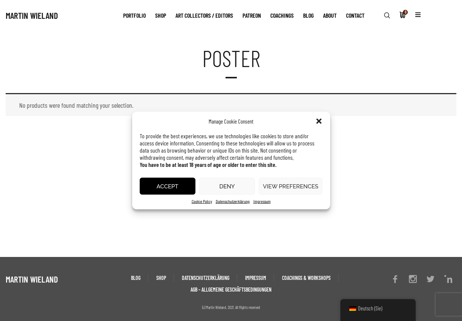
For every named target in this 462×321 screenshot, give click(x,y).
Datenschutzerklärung (233, 201)
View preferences (290, 186)
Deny (227, 186)
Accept (167, 186)
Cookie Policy (202, 201)
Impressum (262, 201)
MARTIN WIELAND (32, 15)
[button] (319, 121)
